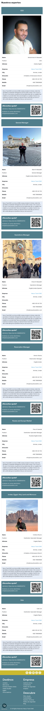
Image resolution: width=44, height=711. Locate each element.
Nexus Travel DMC (36, 69)
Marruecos (6, 685)
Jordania (5, 683)
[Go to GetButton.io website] (4, 709)
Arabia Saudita (7, 688)
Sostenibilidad (27, 698)
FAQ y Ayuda (27, 696)
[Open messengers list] (4, 705)
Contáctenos (27, 685)
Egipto (4, 690)
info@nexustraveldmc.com (10, 113)
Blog (24, 703)
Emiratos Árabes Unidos (9, 686)
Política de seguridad (29, 686)
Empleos (25, 688)
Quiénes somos (27, 683)
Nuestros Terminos (28, 700)
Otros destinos (7, 692)
